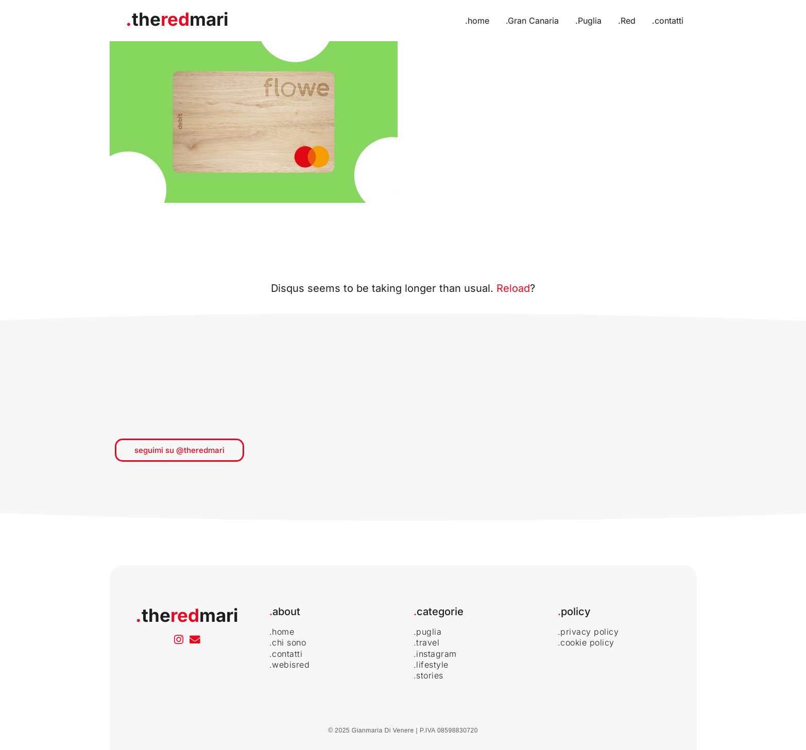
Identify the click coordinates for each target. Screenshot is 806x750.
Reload (513, 288)
